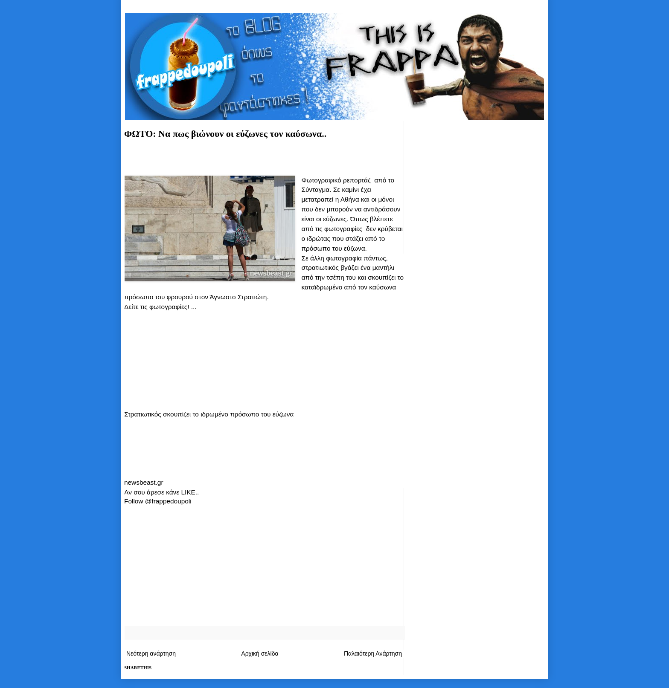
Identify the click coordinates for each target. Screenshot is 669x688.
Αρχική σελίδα (259, 653)
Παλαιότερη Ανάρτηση (373, 653)
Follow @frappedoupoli (158, 501)
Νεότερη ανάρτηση (151, 653)
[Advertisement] (264, 160)
